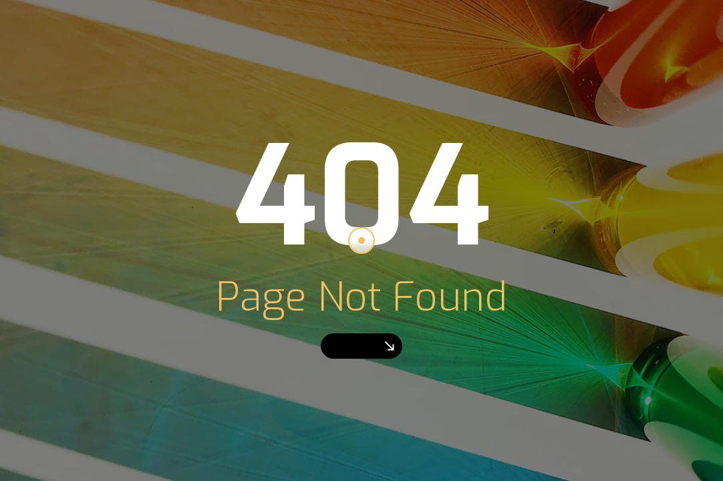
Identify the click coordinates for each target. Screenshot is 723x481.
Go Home (361, 345)
